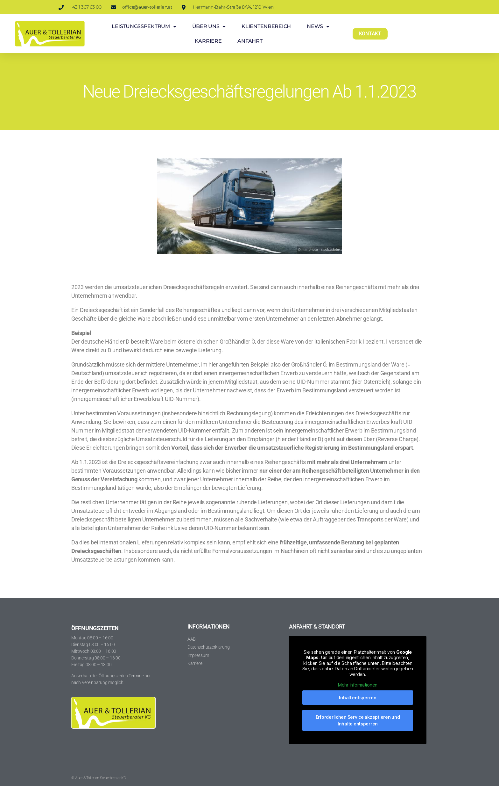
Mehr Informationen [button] (357, 685)
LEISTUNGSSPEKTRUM (144, 26)
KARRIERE (208, 41)
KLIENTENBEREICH (266, 26)
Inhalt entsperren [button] (357, 697)
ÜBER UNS (209, 26)
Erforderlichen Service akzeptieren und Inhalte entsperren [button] (358, 720)
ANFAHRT (249, 41)
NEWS (318, 26)
